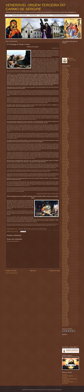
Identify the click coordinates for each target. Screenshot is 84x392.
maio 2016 (64, 244)
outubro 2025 (64, 76)
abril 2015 (63, 263)
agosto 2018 (64, 204)
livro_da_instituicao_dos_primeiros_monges (69, 378)
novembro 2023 (64, 110)
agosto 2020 (64, 168)
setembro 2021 (64, 149)
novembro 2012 (64, 306)
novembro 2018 (64, 199)
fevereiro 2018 (64, 213)
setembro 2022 (64, 131)
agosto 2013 (64, 293)
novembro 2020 (64, 164)
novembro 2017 (64, 217)
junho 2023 (64, 118)
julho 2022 (64, 134)
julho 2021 (64, 152)
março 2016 (64, 247)
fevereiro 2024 (64, 106)
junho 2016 (64, 242)
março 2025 (64, 87)
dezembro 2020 (64, 162)
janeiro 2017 (64, 232)
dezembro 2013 (64, 287)
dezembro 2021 (64, 144)
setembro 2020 (64, 167)
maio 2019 (64, 190)
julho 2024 (64, 98)
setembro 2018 (64, 202)
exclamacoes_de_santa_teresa (67, 375)
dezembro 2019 (64, 180)
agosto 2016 (64, 239)
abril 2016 (63, 245)
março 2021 (64, 158)
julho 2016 (64, 241)
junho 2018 (64, 207)
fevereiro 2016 (64, 248)
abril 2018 (63, 210)
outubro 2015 (64, 254)
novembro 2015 (64, 253)
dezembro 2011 (64, 322)
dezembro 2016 (64, 233)
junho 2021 (64, 153)
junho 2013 (64, 296)
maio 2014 (64, 279)
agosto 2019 (64, 186)
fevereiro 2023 (64, 124)
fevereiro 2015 (64, 266)
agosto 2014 (64, 275)
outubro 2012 (64, 308)
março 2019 (64, 193)
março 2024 (64, 104)
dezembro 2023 (64, 109)
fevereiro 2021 (64, 159)
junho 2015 (64, 260)
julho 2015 (64, 259)
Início (8, 15)
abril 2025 (63, 85)
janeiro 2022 (64, 143)
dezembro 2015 (64, 251)
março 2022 (64, 140)
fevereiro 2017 (64, 230)
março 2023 (64, 122)
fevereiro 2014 (64, 284)
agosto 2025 (64, 79)
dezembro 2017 (64, 216)
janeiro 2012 (64, 321)
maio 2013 (64, 297)
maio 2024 (64, 101)
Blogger (60, 389)
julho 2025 (64, 81)
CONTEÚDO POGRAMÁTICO (59, 15)
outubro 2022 (64, 130)
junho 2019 (64, 189)
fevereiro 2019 (64, 195)
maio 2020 (64, 173)
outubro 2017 (64, 219)
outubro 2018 (64, 201)
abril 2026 (63, 67)
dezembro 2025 (64, 73)
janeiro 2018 (64, 214)
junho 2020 (64, 171)
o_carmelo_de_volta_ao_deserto (67, 381)
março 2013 (64, 300)
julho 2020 (64, 170)
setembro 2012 (64, 309)
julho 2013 (64, 294)
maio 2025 (64, 84)
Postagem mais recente (11, 270)
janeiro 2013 (64, 303)
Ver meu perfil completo (72, 59)
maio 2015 (64, 262)
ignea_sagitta (64, 377)
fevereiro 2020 (64, 177)
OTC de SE (71, 58)
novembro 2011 (64, 324)
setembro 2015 (64, 256)
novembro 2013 (64, 288)
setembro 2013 (64, 291)
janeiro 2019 (64, 196)
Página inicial (33, 270)
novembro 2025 (64, 75)
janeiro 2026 (64, 72)
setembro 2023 (64, 113)
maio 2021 (64, 155)
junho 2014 (64, 278)
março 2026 (64, 69)
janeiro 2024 (64, 107)
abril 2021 (63, 156)
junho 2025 (64, 82)
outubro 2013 (64, 290)
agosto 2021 (64, 150)
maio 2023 (64, 119)
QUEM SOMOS (33, 15)
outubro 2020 (64, 165)
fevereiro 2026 (64, 70)
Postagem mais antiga (54, 270)
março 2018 (64, 211)
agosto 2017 (64, 222)
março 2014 (64, 282)
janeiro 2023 (64, 125)
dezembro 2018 (64, 198)
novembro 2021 (64, 146)
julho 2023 (64, 116)
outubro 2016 (64, 236)
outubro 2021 (64, 147)
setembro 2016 (64, 238)
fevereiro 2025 (64, 88)
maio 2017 (64, 226)
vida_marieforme (65, 383)
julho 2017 (64, 223)
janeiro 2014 (64, 285)
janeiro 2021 (64, 161)
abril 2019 (63, 192)
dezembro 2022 (64, 127)
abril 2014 (63, 281)
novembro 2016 (64, 235)
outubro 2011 (64, 325)
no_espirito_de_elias (65, 380)
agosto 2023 (64, 115)
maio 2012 (64, 315)
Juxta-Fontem (64, 374)
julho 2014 (64, 276)
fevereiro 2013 (64, 302)
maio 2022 (64, 137)
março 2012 (64, 318)
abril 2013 (63, 299)
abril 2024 (63, 103)
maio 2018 (64, 208)
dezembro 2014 (64, 269)
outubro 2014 (64, 272)
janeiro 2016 (64, 250)
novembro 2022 (64, 128)
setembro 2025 (64, 78)
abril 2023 (63, 121)
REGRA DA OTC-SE (44, 15)
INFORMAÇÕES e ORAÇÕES (19, 15)
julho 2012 (64, 312)
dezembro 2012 (64, 305)
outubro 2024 (64, 94)
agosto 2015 (64, 257)
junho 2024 (64, 100)
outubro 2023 (64, 112)
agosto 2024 (64, 97)
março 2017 (64, 229)
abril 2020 (63, 174)
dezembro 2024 (64, 91)
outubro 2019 (64, 183)
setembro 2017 (64, 220)
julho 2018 (64, 205)
